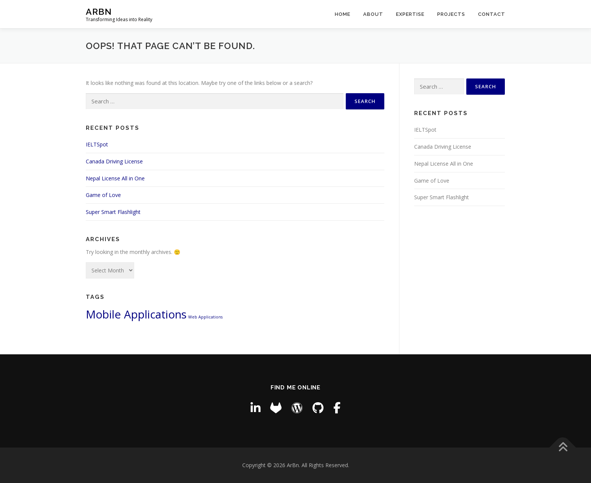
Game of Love (103, 194)
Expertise (410, 14)
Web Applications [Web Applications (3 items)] (205, 317)
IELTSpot (97, 144)
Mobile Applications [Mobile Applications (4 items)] (136, 314)
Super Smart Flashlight (113, 211)
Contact (491, 14)
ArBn (99, 11)
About (373, 14)
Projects (451, 14)
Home (342, 14)
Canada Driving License (114, 161)
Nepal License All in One (115, 178)
